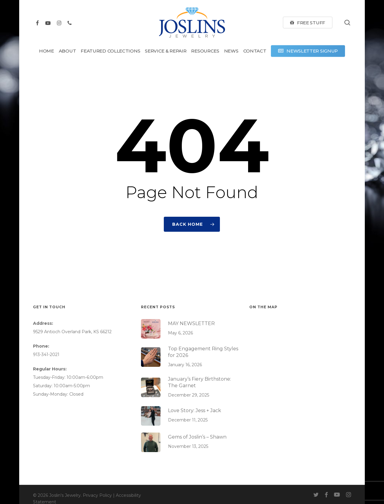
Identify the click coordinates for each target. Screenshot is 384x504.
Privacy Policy (97, 495)
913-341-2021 (46, 354)
